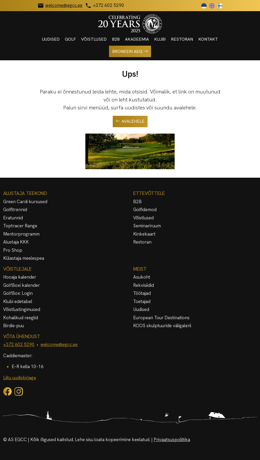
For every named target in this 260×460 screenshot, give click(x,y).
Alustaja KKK (16, 242)
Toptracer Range (20, 226)
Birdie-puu (13, 326)
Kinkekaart (144, 234)
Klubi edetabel (17, 301)
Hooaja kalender (19, 277)
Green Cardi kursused (25, 202)
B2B (116, 39)
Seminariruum (147, 226)
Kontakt (208, 39)
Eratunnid (13, 218)
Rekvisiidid (143, 285)
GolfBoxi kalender (21, 285)
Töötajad (142, 293)
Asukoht (141, 277)
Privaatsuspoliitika (172, 439)
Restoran (182, 39)
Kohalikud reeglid (20, 318)
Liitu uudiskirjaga (19, 378)
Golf (70, 39)
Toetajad (141, 301)
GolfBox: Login (18, 293)
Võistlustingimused (21, 309)
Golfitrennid (15, 209)
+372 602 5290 (19, 344)
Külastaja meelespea (23, 258)
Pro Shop (12, 250)
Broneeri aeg (130, 51)
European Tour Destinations (161, 318)
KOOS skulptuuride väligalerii (162, 326)
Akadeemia (137, 39)
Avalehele (130, 121)
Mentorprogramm (21, 234)
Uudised (51, 39)
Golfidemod (145, 209)
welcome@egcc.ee (59, 344)
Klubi (160, 39)
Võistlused (94, 39)
